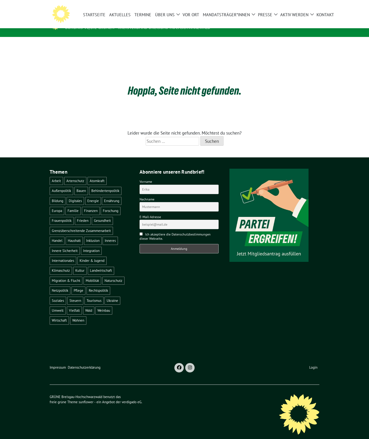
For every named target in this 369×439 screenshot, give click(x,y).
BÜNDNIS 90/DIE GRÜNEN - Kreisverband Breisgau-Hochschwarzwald (137, 27)
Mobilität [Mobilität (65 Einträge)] (92, 273)
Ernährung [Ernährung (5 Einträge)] (111, 193)
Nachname (147, 192)
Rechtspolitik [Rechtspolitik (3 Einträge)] (98, 283)
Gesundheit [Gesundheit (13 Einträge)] (102, 213)
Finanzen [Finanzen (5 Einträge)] (91, 203)
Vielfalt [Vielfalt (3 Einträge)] (74, 303)
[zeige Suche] (311, 5)
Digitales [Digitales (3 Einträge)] (75, 193)
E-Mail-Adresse (150, 210)
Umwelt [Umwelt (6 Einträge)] (58, 303)
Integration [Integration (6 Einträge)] (91, 243)
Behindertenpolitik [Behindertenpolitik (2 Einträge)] (105, 183)
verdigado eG (131, 394)
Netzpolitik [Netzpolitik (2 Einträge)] (60, 283)
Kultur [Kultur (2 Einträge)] (79, 263)
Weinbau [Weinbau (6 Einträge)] (103, 303)
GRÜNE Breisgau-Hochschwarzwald (110, 20)
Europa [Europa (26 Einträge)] (57, 203)
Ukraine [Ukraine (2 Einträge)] (112, 293)
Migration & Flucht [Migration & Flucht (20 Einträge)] (66, 273)
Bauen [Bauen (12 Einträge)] (81, 183)
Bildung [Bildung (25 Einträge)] (57, 193)
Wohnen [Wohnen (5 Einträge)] (78, 313)
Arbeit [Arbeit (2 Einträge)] (56, 173)
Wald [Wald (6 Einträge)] (88, 303)
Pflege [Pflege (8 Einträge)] (78, 283)
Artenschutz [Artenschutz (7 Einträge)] (75, 173)
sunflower (86, 394)
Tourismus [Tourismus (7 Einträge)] (94, 293)
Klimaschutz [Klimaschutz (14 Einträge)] (61, 263)
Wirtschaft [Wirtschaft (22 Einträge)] (59, 313)
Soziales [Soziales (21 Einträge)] (58, 293)
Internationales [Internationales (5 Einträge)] (63, 253)
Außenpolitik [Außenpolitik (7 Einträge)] (61, 183)
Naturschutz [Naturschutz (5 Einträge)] (113, 273)
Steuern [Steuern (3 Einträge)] (75, 293)
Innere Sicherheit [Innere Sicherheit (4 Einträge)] (65, 243)
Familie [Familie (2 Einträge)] (73, 203)
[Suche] (304, 5)
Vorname (146, 174)
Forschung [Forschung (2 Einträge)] (110, 203)
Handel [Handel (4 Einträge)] (57, 233)
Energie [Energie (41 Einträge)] (93, 193)
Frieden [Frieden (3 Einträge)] (82, 213)
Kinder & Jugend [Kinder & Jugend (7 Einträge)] (92, 253)
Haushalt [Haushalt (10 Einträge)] (74, 233)
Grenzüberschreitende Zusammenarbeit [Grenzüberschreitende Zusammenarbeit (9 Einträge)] (81, 223)
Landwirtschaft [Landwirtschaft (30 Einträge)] (101, 263)
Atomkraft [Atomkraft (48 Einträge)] (97, 173)
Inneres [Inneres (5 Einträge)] (110, 233)
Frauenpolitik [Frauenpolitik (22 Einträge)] (62, 213)
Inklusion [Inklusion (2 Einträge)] (93, 233)
